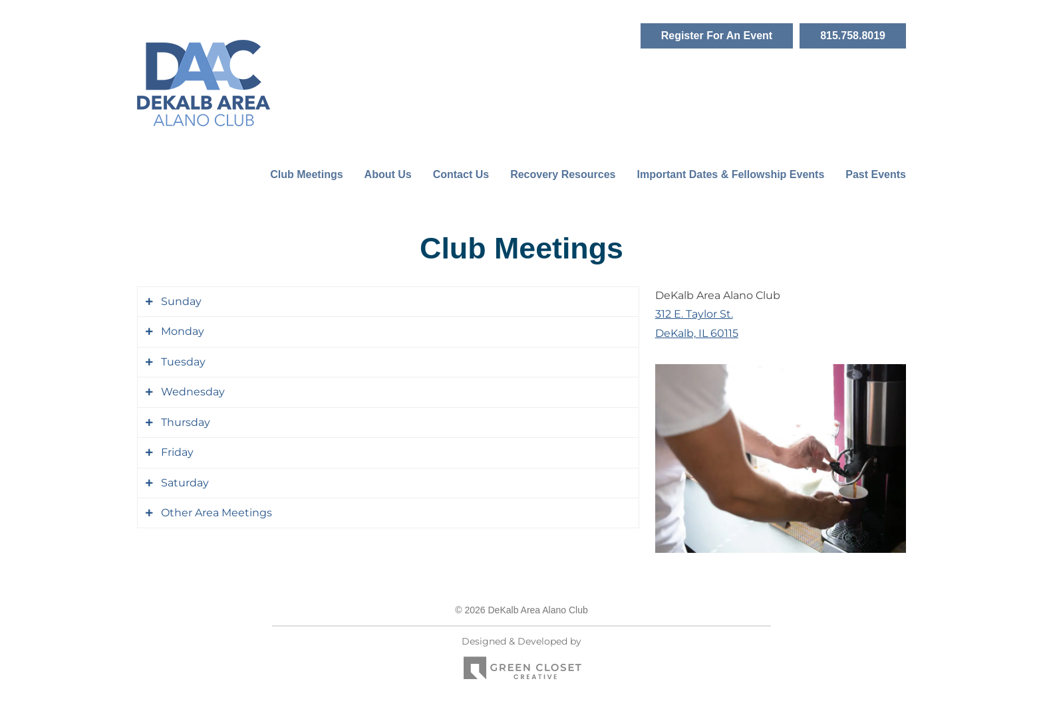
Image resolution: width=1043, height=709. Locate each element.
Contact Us (461, 174)
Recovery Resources (562, 174)
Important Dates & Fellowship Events (730, 174)
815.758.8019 (852, 35)
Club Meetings (306, 174)
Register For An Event (716, 35)
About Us (388, 174)
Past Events (875, 174)
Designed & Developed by (521, 661)
